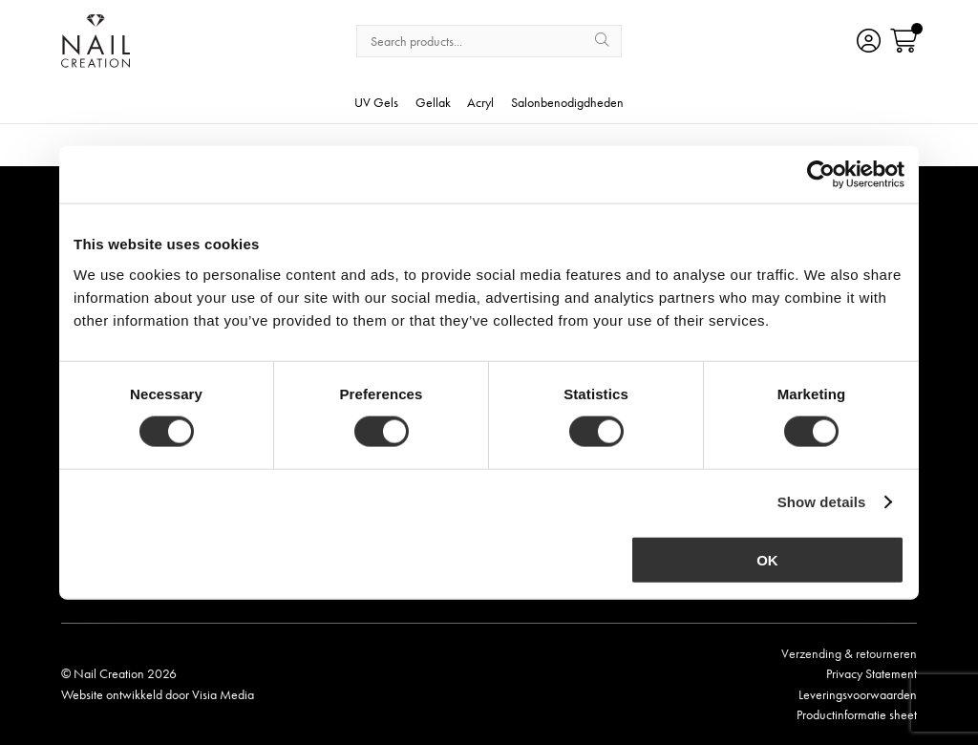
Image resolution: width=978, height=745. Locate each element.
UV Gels (376, 103)
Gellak (433, 103)
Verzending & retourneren (849, 653)
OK (767, 559)
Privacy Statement (871, 673)
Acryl (480, 103)
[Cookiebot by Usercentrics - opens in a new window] (820, 174)
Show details (821, 502)
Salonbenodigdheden (567, 103)
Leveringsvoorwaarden (857, 694)
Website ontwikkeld (111, 694)
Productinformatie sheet (857, 714)
